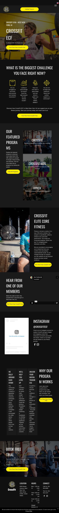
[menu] (56, 5)
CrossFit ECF (9, 351)
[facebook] (34, 344)
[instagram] (37, 344)
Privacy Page (29, 511)
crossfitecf (16, 351)
